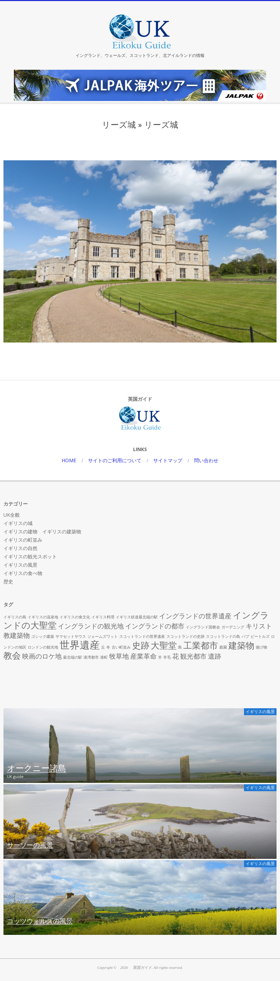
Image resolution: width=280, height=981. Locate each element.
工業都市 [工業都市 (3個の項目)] (200, 645)
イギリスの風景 (20, 564)
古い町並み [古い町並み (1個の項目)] (121, 647)
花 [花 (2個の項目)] (175, 656)
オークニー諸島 (36, 768)
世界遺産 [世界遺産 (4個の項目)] (80, 645)
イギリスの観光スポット (30, 556)
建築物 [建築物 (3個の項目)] (241, 645)
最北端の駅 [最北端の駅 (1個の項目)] (72, 657)
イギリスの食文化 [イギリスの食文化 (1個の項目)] (75, 617)
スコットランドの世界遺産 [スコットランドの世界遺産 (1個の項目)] (142, 636)
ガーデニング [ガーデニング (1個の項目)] (232, 627)
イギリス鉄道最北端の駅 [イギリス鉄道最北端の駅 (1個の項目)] (137, 617)
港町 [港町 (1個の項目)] (104, 657)
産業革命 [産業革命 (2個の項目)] (143, 656)
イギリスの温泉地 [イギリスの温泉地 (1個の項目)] (43, 617)
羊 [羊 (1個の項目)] (160, 657)
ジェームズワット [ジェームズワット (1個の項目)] (102, 636)
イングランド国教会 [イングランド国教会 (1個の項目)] (203, 627)
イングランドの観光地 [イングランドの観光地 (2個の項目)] (91, 626)
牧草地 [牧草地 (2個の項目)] (119, 656)
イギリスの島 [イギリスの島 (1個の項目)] (14, 617)
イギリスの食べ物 (22, 573)
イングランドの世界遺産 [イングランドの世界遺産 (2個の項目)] (195, 615)
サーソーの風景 (30, 845)
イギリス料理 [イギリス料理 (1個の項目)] (102, 617)
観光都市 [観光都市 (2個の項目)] (193, 656)
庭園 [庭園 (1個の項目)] (223, 647)
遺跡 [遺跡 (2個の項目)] (214, 656)
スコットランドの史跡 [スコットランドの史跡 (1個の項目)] (185, 636)
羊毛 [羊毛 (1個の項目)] (167, 657)
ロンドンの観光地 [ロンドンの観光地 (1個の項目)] (43, 647)
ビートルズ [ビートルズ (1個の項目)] (260, 636)
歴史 (8, 581)
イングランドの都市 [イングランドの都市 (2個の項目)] (154, 626)
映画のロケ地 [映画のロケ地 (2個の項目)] (42, 656)
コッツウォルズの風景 (40, 921)
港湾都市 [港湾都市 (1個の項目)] (91, 657)
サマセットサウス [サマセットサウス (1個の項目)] (70, 636)
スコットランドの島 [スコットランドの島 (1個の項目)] (223, 636)
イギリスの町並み (22, 539)
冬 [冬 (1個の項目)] (108, 647)
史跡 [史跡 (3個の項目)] (140, 645)
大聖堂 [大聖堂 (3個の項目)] (164, 645)
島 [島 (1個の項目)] (180, 647)
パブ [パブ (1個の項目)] (245, 636)
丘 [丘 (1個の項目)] (103, 647)
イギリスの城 (18, 523)
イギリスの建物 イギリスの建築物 (42, 531)
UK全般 (11, 514)
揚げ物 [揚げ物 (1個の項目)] (261, 647)
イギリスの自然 (20, 548)
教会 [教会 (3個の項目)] (12, 655)
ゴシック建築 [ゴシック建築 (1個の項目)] (42, 636)
